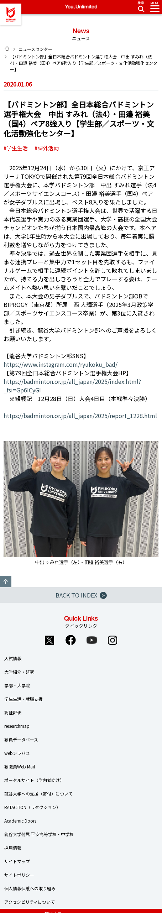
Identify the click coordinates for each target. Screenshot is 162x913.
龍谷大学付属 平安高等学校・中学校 (39, 834)
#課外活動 (47, 148)
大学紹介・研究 (19, 672)
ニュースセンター (35, 49)
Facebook (70, 640)
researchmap (17, 726)
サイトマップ (17, 861)
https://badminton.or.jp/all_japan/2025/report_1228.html (80, 415)
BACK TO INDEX (81, 595)
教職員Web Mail (19, 766)
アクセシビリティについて (29, 902)
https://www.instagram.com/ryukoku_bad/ (60, 364)
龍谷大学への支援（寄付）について (38, 794)
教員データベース (21, 739)
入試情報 (12, 658)
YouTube (91, 640)
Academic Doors (20, 821)
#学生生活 (16, 148)
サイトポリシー (19, 875)
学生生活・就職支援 (23, 699)
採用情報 (12, 848)
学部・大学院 (17, 685)
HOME (7, 48)
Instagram (112, 640)
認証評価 (12, 712)
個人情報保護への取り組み (30, 888)
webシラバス (17, 753)
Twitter (49, 640)
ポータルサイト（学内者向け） (34, 780)
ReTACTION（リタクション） (32, 807)
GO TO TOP (5, 581)
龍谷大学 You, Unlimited (10, 14)
